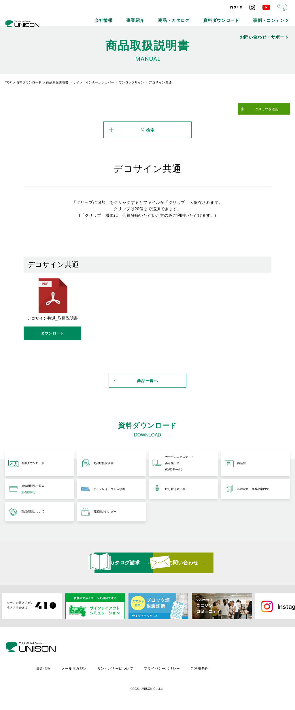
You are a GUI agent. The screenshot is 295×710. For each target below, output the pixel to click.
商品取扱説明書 (57, 82)
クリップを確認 (276, 109)
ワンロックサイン (131, 82)
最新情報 (91, 669)
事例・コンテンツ (228, 17)
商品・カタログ (152, 17)
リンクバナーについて (164, 669)
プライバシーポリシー (212, 669)
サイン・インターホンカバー (93, 82)
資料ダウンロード (190, 17)
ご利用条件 (250, 669)
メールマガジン (122, 669)
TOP (8, 82)
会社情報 (97, 17)
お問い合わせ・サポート (272, 17)
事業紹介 (122, 17)
